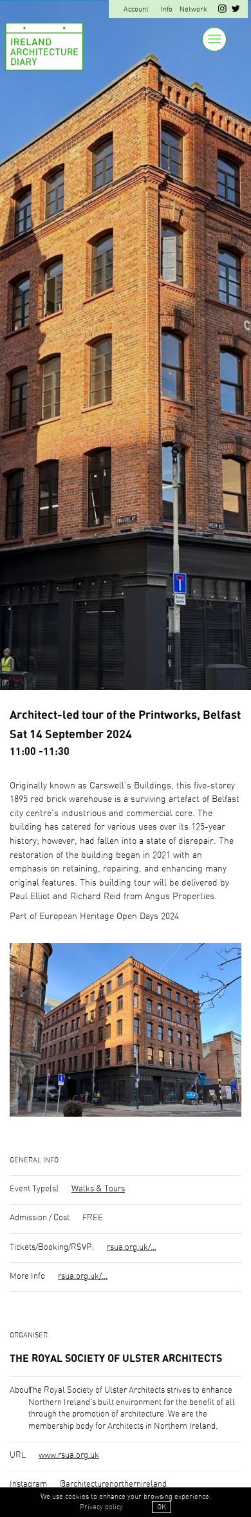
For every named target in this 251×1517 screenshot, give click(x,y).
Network (193, 9)
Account (136, 9)
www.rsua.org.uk (69, 1455)
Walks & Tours (98, 1189)
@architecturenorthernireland (113, 1484)
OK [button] (161, 1507)
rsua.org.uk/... (131, 1247)
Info (166, 9)
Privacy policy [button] (101, 1507)
